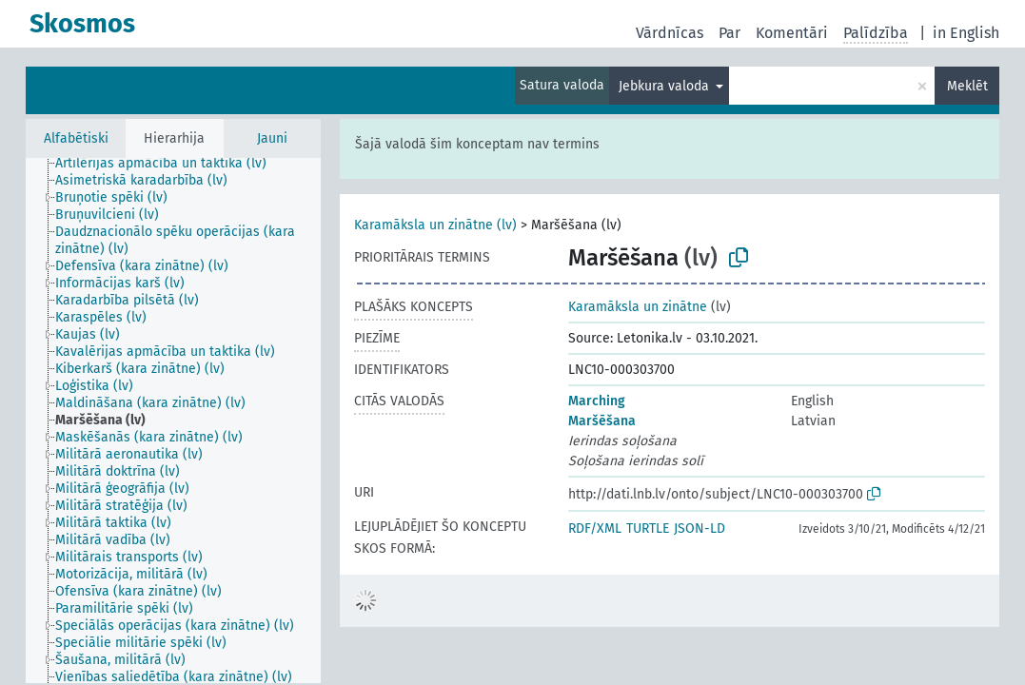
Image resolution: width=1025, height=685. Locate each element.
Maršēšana (602, 421)
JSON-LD (699, 528)
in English (966, 33)
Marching (596, 401)
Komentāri (792, 33)
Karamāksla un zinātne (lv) (435, 225)
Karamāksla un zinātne (637, 307)
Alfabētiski (76, 138)
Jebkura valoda (666, 86)
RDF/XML (594, 528)
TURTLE (647, 528)
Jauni (272, 138)
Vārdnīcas (669, 33)
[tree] (173, 420)
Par (729, 33)
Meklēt (967, 86)
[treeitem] (169, 163)
